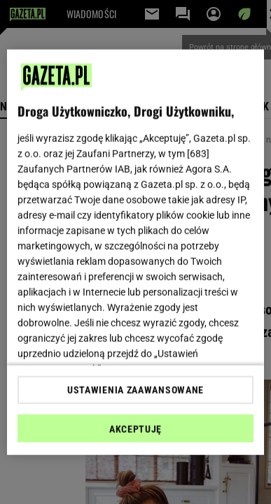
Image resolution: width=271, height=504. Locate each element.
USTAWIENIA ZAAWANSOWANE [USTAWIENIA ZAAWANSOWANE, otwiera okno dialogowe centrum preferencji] (135, 390)
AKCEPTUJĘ (135, 429)
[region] (136, 252)
